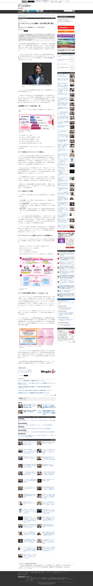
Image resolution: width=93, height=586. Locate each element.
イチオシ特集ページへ (70, 247)
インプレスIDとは (61, 24)
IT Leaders (24, 6)
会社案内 (42, 572)
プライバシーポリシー (48, 572)
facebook (20, 8)
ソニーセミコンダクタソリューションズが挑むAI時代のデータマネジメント (29, 488)
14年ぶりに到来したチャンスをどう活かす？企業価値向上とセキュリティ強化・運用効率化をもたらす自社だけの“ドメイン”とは (63, 179)
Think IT (39, 577)
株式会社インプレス (29, 576)
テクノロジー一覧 (28, 15)
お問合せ (19, 574)
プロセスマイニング (33, 12)
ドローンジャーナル (69, 579)
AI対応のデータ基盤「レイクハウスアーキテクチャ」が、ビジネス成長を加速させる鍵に (29, 406)
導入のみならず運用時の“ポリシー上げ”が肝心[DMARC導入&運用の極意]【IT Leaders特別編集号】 (36, 431)
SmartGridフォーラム (65, 577)
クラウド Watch (58, 577)
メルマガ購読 (31, 572)
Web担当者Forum (44, 577)
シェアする (20, 30)
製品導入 (45, 1)
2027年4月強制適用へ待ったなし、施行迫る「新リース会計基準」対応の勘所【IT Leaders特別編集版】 (36, 421)
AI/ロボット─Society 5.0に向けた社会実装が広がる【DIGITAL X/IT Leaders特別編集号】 (34, 428)
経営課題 (25, 10)
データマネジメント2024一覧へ (50, 395)
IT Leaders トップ (21, 15)
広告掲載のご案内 (37, 572)
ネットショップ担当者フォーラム (31, 579)
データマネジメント (54, 12)
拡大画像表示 (21, 289)
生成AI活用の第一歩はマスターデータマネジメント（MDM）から (63, 94)
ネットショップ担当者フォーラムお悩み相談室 (44, 579)
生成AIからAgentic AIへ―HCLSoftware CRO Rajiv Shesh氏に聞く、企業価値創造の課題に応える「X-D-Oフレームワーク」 (63, 198)
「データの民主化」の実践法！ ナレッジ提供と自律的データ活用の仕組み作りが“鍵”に (29, 473)
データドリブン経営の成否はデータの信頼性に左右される (29, 380)
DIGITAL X (63, 579)
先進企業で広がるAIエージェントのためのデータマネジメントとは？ (29, 503)
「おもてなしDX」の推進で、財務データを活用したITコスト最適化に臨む (32, 390)
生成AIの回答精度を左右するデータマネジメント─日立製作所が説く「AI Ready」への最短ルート (48, 488)
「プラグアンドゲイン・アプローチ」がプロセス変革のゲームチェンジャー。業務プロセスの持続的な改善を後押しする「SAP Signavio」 (29, 549)
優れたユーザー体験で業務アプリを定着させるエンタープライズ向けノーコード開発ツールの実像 (48, 503)
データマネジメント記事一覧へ (50, 18)
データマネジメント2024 (43, 15)
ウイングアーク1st (23, 399)
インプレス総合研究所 (51, 577)
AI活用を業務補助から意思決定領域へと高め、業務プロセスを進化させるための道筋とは (29, 465)
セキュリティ (47, 12)
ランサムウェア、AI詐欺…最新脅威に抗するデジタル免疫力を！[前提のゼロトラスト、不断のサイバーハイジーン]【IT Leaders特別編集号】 (37, 436)
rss (22, 8)
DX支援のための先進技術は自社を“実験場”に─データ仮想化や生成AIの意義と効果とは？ (34, 386)
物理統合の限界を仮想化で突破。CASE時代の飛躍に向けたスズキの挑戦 (29, 495)
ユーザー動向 (26, 12)
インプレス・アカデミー (30, 580)
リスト (29, 375)
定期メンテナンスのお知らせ (63, 64)
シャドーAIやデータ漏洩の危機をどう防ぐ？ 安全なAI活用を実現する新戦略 (29, 480)
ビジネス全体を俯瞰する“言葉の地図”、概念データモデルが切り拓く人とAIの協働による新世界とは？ (48, 473)
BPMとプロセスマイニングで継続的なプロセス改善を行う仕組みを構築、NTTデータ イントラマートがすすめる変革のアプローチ (63, 221)
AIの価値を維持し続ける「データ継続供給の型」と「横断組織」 (63, 108)
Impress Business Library (62, 21)
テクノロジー (32, 10)
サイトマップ (65, 572)
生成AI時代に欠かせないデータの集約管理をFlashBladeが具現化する (31, 392)
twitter (19, 8)
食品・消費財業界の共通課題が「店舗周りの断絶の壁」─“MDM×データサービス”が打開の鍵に (29, 540)
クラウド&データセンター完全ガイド (32, 577)
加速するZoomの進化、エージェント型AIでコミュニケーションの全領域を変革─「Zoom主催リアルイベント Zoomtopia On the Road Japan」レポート (29, 519)
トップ (20, 11)
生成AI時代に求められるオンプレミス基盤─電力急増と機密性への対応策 (48, 525)
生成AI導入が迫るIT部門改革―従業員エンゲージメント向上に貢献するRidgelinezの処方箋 (29, 525)
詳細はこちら (70, 341)
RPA (42, 12)
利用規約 (26, 572)
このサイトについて (21, 572)
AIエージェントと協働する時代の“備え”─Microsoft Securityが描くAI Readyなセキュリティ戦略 (29, 533)
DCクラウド (38, 1)
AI (39, 12)
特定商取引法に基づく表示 (57, 572)
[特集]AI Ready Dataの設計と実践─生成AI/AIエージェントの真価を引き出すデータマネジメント (66, 235)
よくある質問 (24, 574)
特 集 (40, 10)
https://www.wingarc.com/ (26, 371)
